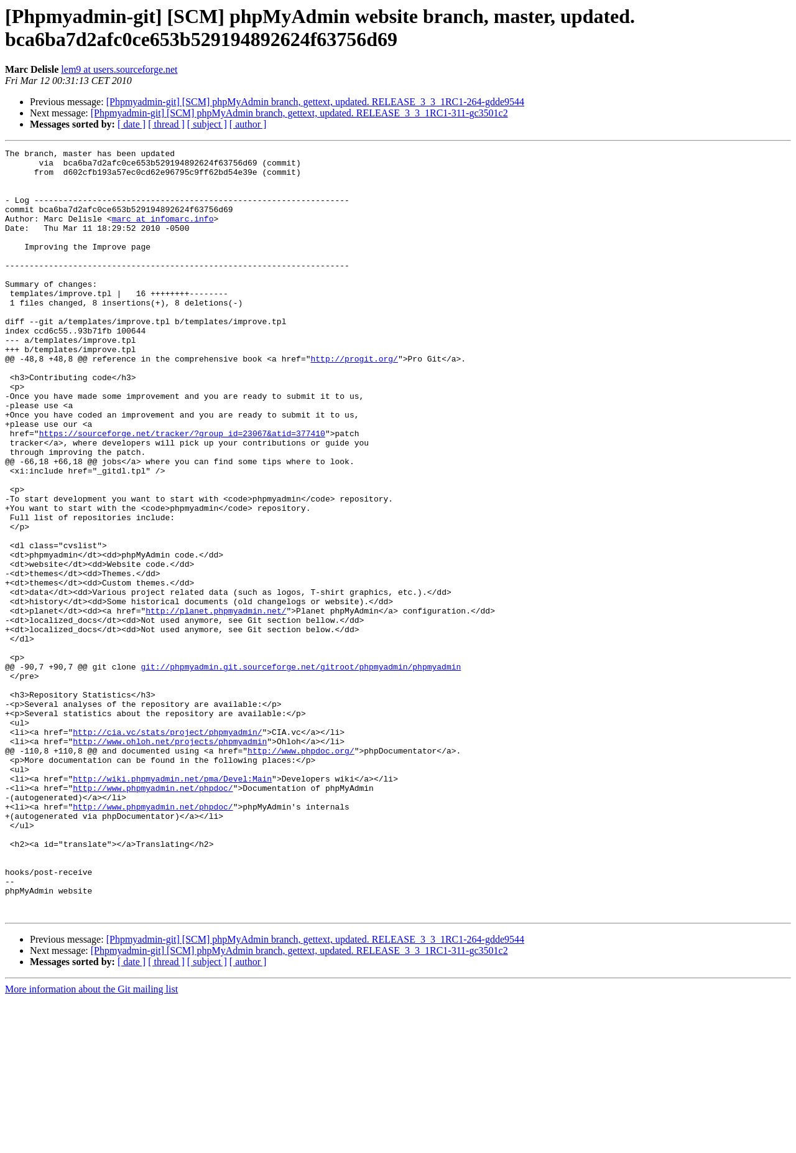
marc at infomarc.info (163, 233)
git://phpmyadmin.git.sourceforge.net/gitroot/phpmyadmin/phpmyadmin (301, 771)
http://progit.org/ (353, 401)
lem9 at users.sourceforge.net (119, 69)
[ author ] (248, 124)
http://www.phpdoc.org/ (301, 871)
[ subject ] (207, 124)
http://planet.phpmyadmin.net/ (216, 703)
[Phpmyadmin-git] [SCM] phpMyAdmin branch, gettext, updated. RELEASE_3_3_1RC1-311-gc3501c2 (299, 113)
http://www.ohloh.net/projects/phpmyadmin (170, 860)
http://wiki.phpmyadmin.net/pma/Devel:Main (172, 905)
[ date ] (132, 124)
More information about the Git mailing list (91, 1142)
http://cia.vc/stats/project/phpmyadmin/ (167, 849)
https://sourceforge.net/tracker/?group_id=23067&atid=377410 (182, 491)
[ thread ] (166, 124)
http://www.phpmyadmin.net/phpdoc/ (153, 916)
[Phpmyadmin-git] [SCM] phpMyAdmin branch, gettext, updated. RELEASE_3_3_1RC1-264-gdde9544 (315, 101)
